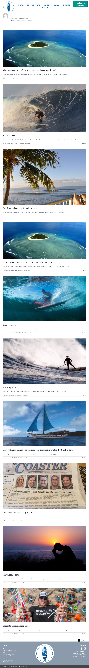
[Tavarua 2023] (44, 108)
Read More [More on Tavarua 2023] (84, 143)
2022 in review (9, 325)
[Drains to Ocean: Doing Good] (44, 605)
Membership (22, 332)
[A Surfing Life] (44, 361)
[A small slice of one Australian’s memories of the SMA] (44, 240)
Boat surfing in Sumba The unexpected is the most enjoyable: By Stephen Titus (38, 450)
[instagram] (85, 648)
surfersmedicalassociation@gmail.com (13, 656)
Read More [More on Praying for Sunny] (84, 582)
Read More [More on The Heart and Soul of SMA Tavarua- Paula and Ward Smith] (84, 78)
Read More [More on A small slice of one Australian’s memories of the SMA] (84, 270)
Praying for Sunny (11, 575)
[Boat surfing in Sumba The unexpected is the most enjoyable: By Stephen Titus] (44, 423)
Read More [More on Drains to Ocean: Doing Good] (84, 633)
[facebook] (81, 648)
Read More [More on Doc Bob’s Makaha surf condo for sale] (84, 215)
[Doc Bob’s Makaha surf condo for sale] (44, 177)
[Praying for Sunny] (44, 548)
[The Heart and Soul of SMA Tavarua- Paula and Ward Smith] (44, 48)
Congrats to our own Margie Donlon (19, 512)
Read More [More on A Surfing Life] (84, 395)
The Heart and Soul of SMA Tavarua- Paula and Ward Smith (30, 70)
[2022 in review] (44, 298)
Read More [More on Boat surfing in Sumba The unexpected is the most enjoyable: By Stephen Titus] (84, 457)
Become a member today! (79, 656)
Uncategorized (20, 78)
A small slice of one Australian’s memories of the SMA (27, 262)
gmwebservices (7, 78)
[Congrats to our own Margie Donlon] (44, 486)
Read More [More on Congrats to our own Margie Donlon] (84, 520)
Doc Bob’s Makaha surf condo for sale (20, 208)
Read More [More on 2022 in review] (84, 332)
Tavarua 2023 (9, 135)
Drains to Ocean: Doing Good (16, 626)
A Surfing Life (9, 387)
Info (19, 332)
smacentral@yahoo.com (9, 654)
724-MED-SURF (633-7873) (9, 650)
